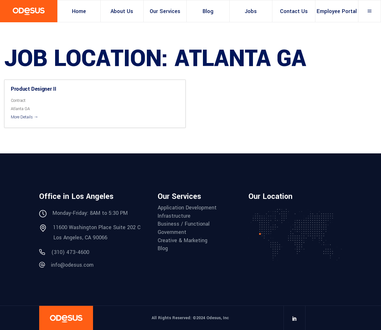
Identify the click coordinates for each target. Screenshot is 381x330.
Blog (163, 248)
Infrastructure (174, 216)
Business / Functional (184, 224)
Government (172, 232)
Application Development (187, 208)
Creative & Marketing (182, 240)
